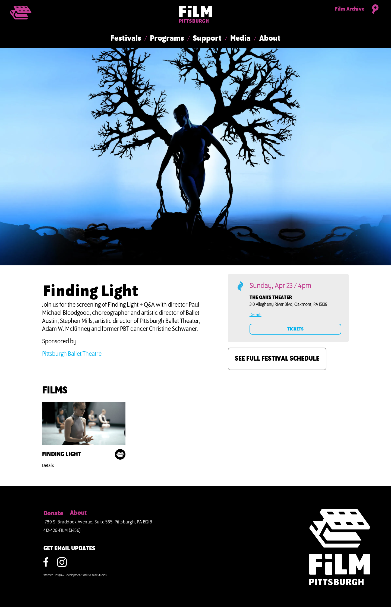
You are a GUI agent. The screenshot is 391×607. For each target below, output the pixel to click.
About (269, 38)
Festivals (126, 38)
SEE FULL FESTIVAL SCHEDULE (277, 358)
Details (48, 465)
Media (240, 38)
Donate (53, 513)
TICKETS (295, 329)
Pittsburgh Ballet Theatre (72, 354)
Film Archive (349, 9)
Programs (167, 38)
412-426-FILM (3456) (62, 530)
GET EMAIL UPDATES (69, 548)
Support (207, 38)
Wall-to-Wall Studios (94, 575)
